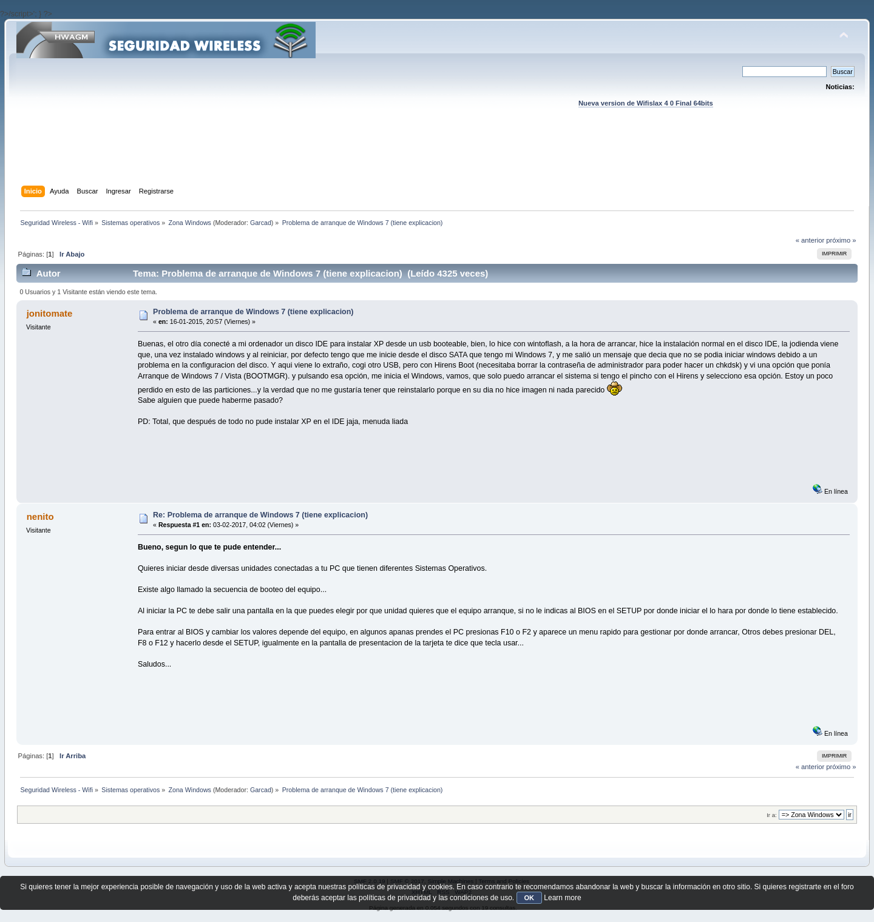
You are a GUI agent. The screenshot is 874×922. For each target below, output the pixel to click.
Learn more (562, 897)
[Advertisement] (437, 158)
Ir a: (771, 815)
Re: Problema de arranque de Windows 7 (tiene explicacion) (260, 515)
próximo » (841, 240)
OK (529, 897)
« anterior (810, 240)
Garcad (260, 222)
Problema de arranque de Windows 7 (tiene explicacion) (253, 312)
